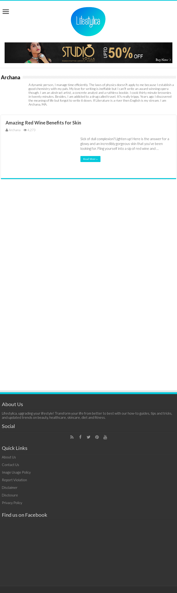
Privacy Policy (12, 503)
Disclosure (10, 495)
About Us (9, 457)
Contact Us (10, 465)
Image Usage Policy (16, 472)
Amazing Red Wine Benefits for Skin (43, 122)
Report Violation (14, 480)
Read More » (90, 159)
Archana (15, 130)
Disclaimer (10, 487)
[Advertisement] (88, 311)
